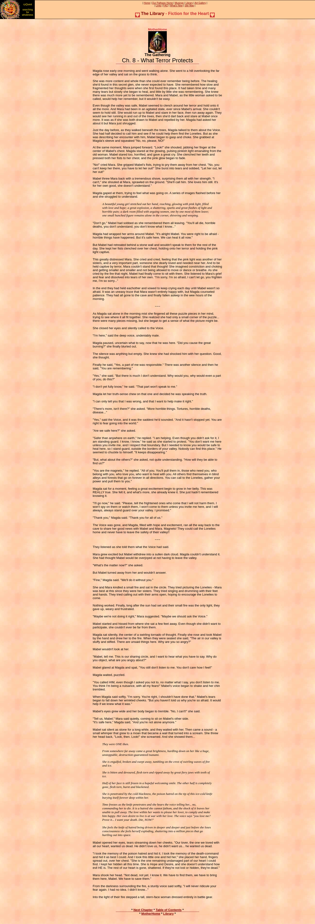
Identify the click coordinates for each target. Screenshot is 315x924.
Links (158, 5)
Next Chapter (143, 910)
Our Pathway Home (162, 3)
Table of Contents (169, 910)
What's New (176, 5)
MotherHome (150, 913)
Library (189, 3)
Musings (179, 3)
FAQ (165, 5)
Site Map (189, 5)
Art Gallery (200, 3)
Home (147, 3)
